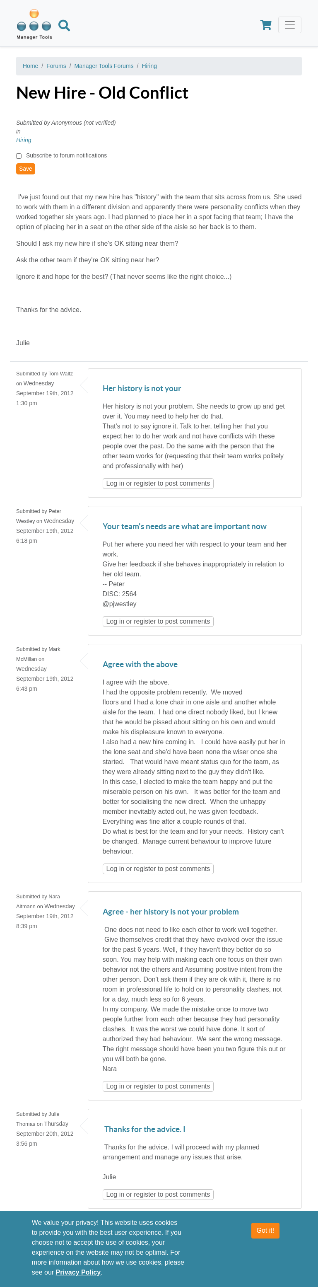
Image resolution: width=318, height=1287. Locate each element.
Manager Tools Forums (104, 66)
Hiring (149, 66)
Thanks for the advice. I (144, 1130)
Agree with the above (140, 665)
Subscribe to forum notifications (66, 155)
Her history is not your (142, 389)
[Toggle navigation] (289, 25)
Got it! (266, 1230)
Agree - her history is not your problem (171, 912)
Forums (56, 66)
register (145, 483)
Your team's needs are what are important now (185, 527)
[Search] (64, 26)
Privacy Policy (78, 1272)
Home (30, 66)
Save (25, 168)
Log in (115, 483)
